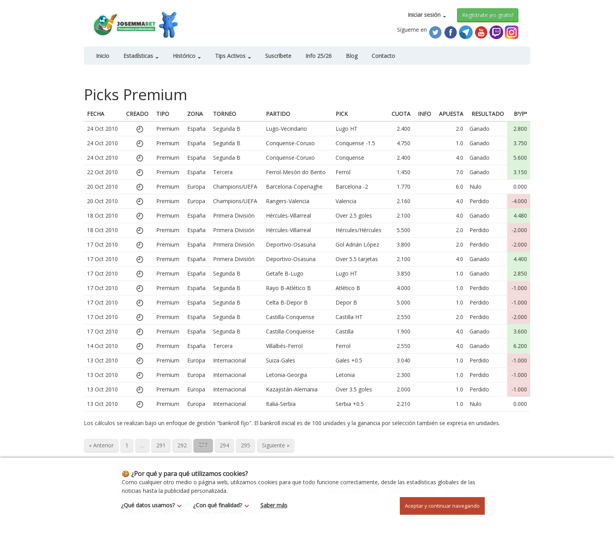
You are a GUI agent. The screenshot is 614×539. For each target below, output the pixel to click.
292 (182, 445)
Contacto (383, 55)
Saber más (273, 505)
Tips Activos (233, 55)
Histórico (187, 55)
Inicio (102, 55)
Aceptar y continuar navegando (442, 505)
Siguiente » (275, 445)
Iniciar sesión (427, 14)
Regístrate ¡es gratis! (487, 14)
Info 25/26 (318, 55)
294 (224, 445)
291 (161, 445)
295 (245, 445)
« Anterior (101, 445)
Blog (352, 55)
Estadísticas (141, 55)
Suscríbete (278, 55)
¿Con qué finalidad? (223, 505)
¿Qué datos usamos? (153, 505)
